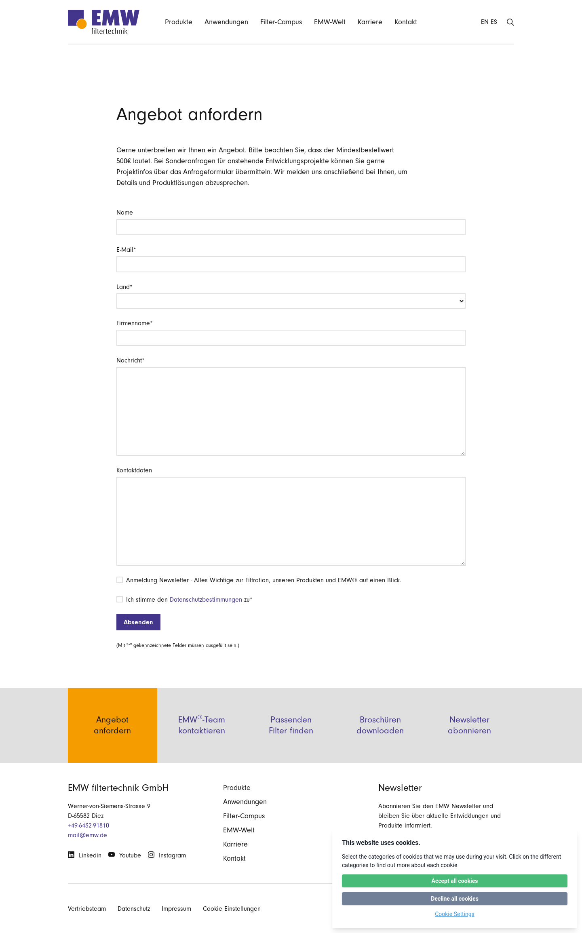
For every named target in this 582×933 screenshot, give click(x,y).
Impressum (176, 908)
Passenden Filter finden (291, 725)
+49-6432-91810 (88, 825)
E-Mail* (126, 249)
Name (124, 212)
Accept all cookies (454, 881)
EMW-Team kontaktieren (201, 725)
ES (494, 21)
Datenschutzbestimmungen (206, 599)
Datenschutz (134, 908)
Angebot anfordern (112, 725)
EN (485, 21)
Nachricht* (130, 360)
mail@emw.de (87, 835)
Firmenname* (134, 323)
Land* (124, 287)
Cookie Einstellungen (232, 908)
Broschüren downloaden (380, 725)
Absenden (138, 622)
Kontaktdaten (134, 470)
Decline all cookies (455, 898)
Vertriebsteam (87, 908)
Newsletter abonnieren (469, 725)
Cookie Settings (454, 914)
